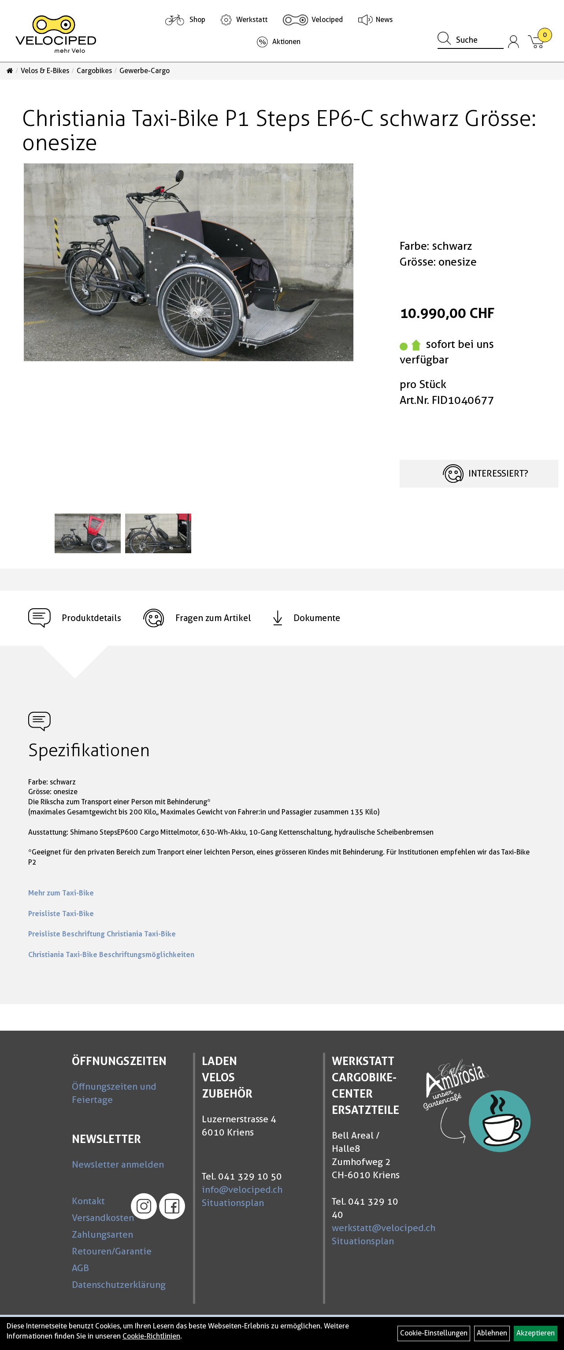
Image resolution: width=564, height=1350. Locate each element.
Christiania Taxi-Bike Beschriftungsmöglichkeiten (111, 954)
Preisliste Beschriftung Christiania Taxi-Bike (102, 933)
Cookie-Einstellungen (434, 1333)
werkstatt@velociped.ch (383, 1227)
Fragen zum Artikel (197, 618)
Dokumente (306, 617)
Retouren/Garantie (97, 1251)
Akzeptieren (535, 1333)
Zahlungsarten (97, 1234)
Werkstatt (251, 19)
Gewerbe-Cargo (144, 71)
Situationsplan (233, 1202)
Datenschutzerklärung (97, 1284)
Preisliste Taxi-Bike (61, 913)
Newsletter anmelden (118, 1164)
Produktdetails (74, 618)
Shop (197, 19)
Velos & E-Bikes (45, 71)
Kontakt (88, 1200)
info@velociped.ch (242, 1189)
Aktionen (286, 41)
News (384, 19)
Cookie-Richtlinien (151, 1336)
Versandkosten (97, 1217)
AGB (80, 1267)
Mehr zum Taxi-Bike (61, 892)
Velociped (327, 19)
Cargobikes (94, 71)
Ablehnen (492, 1333)
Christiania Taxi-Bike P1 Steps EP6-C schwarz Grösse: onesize (279, 130)
